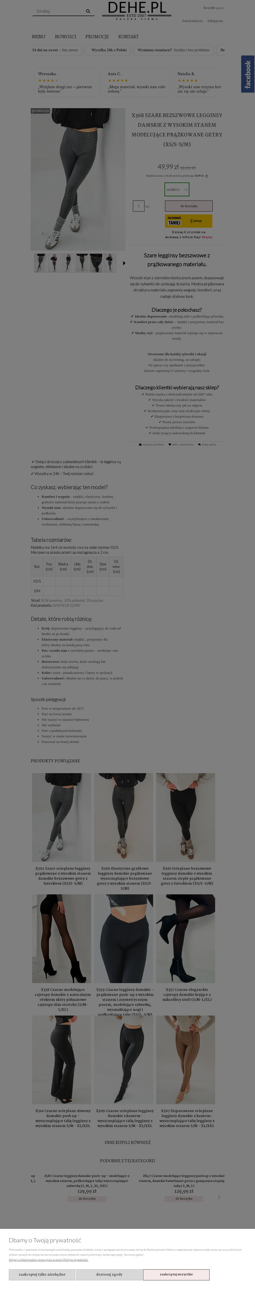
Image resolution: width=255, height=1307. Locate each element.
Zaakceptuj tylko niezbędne (42, 1274)
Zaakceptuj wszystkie (176, 1274)
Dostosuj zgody (109, 1274)
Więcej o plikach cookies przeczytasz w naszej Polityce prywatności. (48, 1259)
